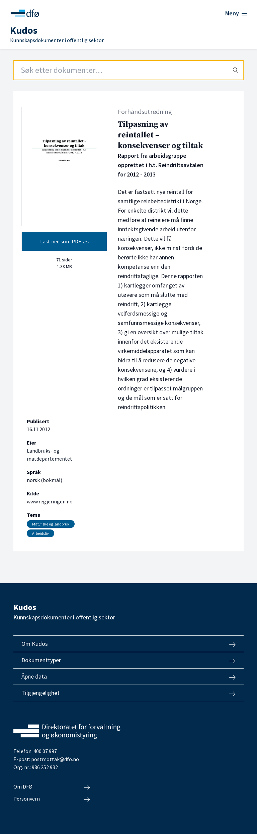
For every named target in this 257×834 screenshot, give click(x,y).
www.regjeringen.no (50, 501)
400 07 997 (45, 751)
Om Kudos (128, 644)
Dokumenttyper (128, 660)
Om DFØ (51, 787)
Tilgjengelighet (128, 693)
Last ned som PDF (64, 241)
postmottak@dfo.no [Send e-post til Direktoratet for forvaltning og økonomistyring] (55, 759)
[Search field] (128, 70)
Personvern (51, 799)
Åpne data (128, 677)
